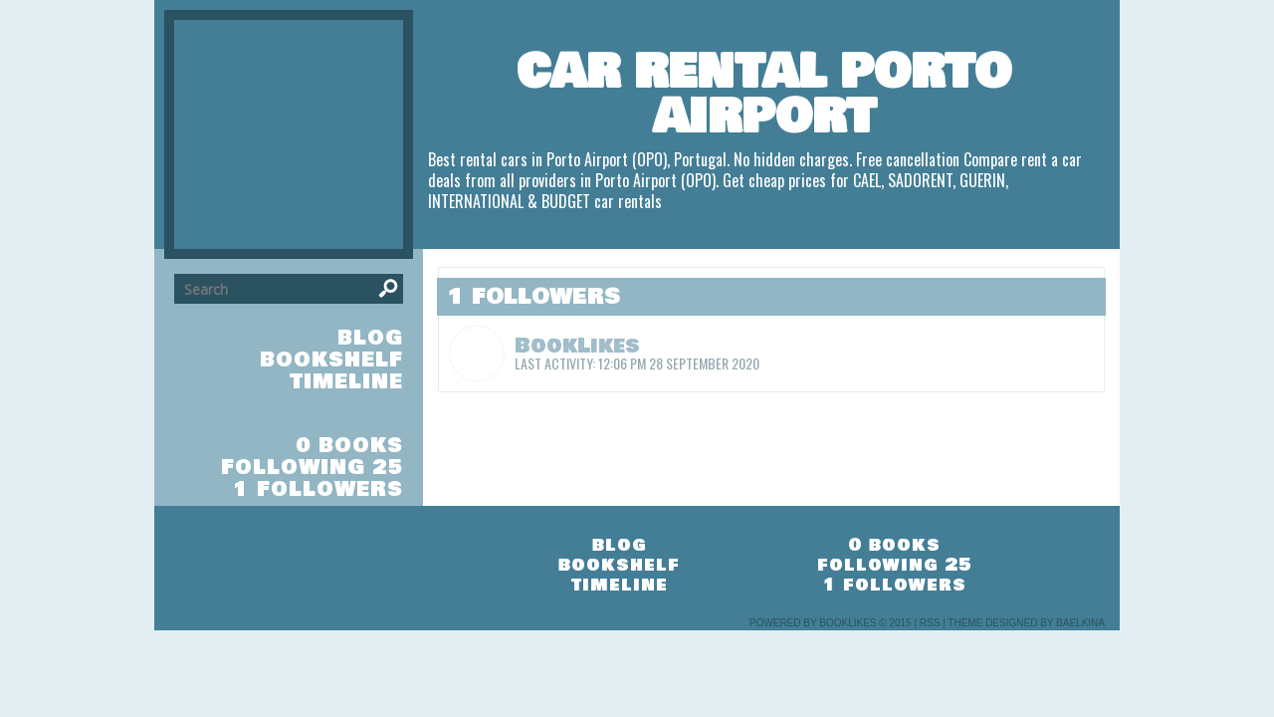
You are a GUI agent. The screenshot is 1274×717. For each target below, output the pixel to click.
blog (370, 338)
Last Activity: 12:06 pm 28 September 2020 (637, 363)
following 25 (312, 467)
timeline (346, 381)
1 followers (318, 489)
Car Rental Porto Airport (764, 94)
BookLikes (577, 345)
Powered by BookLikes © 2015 (830, 622)
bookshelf (331, 360)
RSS (930, 622)
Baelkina (1080, 622)
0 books (349, 445)
